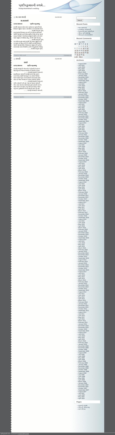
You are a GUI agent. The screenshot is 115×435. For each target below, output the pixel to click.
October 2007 (82, 388)
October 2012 (82, 288)
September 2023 (83, 80)
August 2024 (82, 64)
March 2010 (82, 341)
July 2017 (81, 204)
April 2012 (81, 299)
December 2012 (83, 285)
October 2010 (82, 329)
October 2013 (82, 268)
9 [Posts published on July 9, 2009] (81, 48)
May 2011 (81, 317)
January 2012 (82, 304)
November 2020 (83, 138)
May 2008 (81, 378)
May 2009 (81, 358)
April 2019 (81, 168)
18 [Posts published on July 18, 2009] (85, 50)
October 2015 (82, 236)
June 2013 (81, 275)
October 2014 (82, 256)
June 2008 (81, 376)
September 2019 (83, 160)
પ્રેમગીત (22, 97)
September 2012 (83, 290)
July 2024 (81, 65)
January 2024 (82, 75)
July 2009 (81, 354)
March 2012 (82, 300)
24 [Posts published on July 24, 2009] (83, 52)
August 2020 (82, 143)
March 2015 (82, 248)
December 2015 (83, 233)
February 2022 (83, 113)
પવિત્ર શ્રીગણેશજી (84, 33)
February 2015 (83, 250)
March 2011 (82, 321)
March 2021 (82, 131)
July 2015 (81, 241)
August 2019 (82, 162)
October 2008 (82, 370)
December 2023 (83, 77)
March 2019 (82, 170)
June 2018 (81, 185)
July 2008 (81, 375)
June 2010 (81, 336)
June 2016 (81, 222)
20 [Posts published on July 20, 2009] (75, 52)
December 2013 (83, 265)
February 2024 (83, 74)
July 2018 (81, 184)
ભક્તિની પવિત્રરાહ (84, 407)
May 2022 (81, 108)
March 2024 (82, 72)
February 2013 (83, 282)
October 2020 (82, 140)
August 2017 (82, 202)
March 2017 (82, 211)
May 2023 (81, 87)
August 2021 (82, 123)
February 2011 (83, 322)
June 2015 (81, 243)
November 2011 (83, 307)
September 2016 (83, 217)
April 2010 (81, 339)
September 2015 (83, 238)
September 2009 (83, 351)
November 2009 (83, 348)
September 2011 (83, 310)
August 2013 (82, 271)
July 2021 (81, 124)
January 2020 (82, 155)
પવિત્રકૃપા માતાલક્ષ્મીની (85, 35)
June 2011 (81, 315)
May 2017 (81, 207)
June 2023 (81, 86)
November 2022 (83, 97)
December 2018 (83, 175)
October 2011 (82, 309)
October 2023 (82, 79)
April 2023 (81, 89)
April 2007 (81, 398)
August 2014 (82, 260)
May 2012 (81, 297)
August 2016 (82, 219)
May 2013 (81, 277)
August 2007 (82, 392)
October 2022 (82, 99)
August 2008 (82, 373)
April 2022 (81, 109)
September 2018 (83, 180)
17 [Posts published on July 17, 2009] (83, 50)
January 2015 (82, 251)
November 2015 (83, 234)
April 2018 (81, 189)
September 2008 (83, 371)
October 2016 (82, 216)
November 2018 (83, 177)
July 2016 (81, 221)
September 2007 (83, 390)
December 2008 (83, 366)
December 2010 (83, 326)
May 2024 (81, 69)
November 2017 (83, 197)
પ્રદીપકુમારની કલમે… (32, 5)
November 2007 (83, 386)
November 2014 (83, 255)
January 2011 (82, 324)
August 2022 (82, 102)
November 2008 (83, 368)
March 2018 (82, 190)
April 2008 (81, 380)
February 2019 (83, 172)
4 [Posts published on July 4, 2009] (85, 46)
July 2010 (81, 334)
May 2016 (81, 224)
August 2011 (82, 312)
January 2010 (82, 344)
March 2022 (82, 111)
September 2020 (83, 141)
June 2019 (81, 165)
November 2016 (83, 214)
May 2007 (81, 397)
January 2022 (82, 114)
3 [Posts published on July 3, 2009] (83, 46)
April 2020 (81, 150)
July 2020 (81, 145)
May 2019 (81, 167)
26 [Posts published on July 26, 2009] (87, 52)
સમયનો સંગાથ (82, 405)
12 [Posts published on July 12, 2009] (87, 48)
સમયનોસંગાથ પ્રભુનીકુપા (86, 31)
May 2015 (81, 244)
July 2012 (81, 293)
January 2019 (82, 173)
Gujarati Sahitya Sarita (23, 433)
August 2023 (82, 82)
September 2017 (83, 200)
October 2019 (82, 158)
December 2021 (83, 116)
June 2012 (81, 295)
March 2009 (82, 361)
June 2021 (81, 126)
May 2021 (81, 128)
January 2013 (82, 283)
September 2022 (83, 101)
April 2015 (81, 246)
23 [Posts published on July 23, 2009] (81, 52)
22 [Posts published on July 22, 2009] (79, 52)
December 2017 (83, 195)
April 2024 (81, 70)
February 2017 (83, 212)
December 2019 (83, 157)
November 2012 (83, 287)
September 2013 (83, 270)
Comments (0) (67, 55)
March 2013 (82, 280)
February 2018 (83, 192)
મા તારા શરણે (21, 17)
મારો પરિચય (82, 409)
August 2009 (82, 353)
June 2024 (81, 67)
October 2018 (82, 179)
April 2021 (81, 129)
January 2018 (82, 194)
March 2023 (82, 91)
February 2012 (83, 302)
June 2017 (81, 206)
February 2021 (83, 133)
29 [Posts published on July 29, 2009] (79, 55)
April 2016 (81, 226)
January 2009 (82, 364)
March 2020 (82, 151)
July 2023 (81, 84)
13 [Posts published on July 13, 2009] (75, 50)
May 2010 (81, 337)
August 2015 (82, 239)
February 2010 (83, 342)
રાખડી (18, 59)
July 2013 (81, 273)
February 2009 (83, 363)
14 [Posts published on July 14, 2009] (77, 50)
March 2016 (82, 228)
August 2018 (82, 182)
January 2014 (82, 263)
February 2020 (83, 153)
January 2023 (82, 94)
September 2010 (83, 331)
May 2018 (81, 187)
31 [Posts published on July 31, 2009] (83, 55)
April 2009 (81, 359)
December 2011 (83, 305)
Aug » (81, 57)
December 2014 (83, 253)
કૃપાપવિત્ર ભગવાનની (84, 29)
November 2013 (83, 266)
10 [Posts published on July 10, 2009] (83, 48)
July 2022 (81, 104)
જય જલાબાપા (82, 28)
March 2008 (82, 381)
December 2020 (83, 136)
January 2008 (82, 383)
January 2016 (82, 231)
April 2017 (81, 209)
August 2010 (82, 332)
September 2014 (83, 258)
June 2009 (81, 356)
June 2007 (81, 395)
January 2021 (82, 135)
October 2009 (82, 349)
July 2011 (81, 314)
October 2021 (82, 119)
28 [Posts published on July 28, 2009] (77, 55)
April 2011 (81, 319)
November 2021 (83, 118)
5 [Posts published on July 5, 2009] (87, 46)
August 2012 (82, 292)
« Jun (76, 57)
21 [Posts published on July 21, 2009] (77, 52)
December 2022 (83, 96)
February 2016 (83, 229)
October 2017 (82, 199)
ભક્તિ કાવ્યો (23, 55)
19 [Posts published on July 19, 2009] (87, 50)
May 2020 (81, 148)
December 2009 (83, 346)
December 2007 (83, 385)
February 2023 (83, 92)
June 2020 (81, 146)
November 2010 (83, 327)
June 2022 (81, 106)
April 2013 (81, 278)
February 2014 (83, 261)
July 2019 (81, 163)
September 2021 (83, 121)
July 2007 (81, 393)
